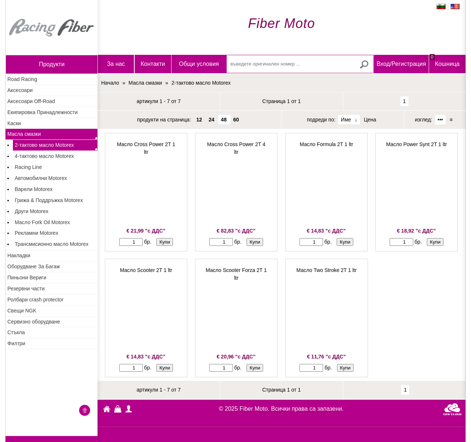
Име (346, 120)
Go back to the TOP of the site (84, 411)
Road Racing (22, 79)
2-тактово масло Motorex (44, 145)
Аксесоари (20, 90)
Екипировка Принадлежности (42, 112)
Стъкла (16, 332)
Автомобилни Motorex (41, 178)
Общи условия (199, 64)
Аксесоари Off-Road (31, 101)
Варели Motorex (34, 189)
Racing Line (28, 167)
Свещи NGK (21, 311)
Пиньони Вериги (26, 277)
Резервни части (26, 288)
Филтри (16, 343)
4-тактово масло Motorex (44, 156)
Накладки (18, 255)
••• (440, 120)
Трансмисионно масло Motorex (51, 244)
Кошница (445, 61)
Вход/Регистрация (401, 64)
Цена (370, 120)
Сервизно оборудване (33, 322)
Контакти (153, 64)
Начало (51, 27)
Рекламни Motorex (36, 233)
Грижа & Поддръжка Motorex (49, 200)
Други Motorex (32, 211)
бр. (148, 242)
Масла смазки (24, 134)
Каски (14, 123)
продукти (52, 64)
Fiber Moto (106, 410)
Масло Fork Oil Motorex (42, 222)
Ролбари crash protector (35, 300)
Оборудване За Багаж (33, 266)
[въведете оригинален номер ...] (299, 64)
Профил (128, 408)
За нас (116, 64)
